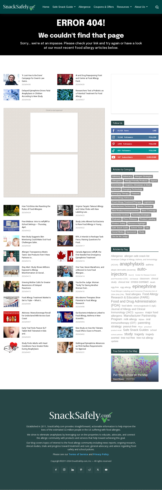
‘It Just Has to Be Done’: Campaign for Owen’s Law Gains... (33, 78)
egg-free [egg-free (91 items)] (115, 287)
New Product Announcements (125, 211)
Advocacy (127, 176)
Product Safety (118, 224)
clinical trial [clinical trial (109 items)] (123, 282)
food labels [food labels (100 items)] (127, 306)
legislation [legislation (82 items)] (139, 313)
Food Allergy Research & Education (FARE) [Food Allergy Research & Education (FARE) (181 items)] (134, 296)
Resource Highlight (137, 224)
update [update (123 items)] (114, 341)
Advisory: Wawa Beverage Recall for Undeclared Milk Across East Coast (36, 316)
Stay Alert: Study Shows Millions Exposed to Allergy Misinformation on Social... (36, 270)
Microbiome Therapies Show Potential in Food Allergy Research (88, 301)
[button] (157, 7)
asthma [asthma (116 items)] (149, 265)
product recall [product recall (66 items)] (116, 330)
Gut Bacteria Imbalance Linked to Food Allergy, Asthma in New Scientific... (90, 316)
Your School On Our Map (125, 351)
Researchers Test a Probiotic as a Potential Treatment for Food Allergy (90, 94)
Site (147, 228)
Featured (135, 194)
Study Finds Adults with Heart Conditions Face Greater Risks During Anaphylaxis (35, 346)
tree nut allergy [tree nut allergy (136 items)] (145, 338)
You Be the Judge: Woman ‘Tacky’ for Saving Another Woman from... (87, 285)
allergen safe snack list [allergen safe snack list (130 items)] (136, 256)
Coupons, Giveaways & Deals (138, 185)
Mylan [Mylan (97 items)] (141, 319)
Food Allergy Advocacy (122, 198)
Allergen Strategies (143, 176)
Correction (117, 185)
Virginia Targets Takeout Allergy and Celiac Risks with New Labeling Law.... (89, 209)
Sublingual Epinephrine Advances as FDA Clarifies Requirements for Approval (90, 346)
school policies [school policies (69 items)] (117, 335)
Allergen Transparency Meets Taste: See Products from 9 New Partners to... (36, 255)
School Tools (137, 228)
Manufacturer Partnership (123, 206)
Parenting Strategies (141, 215)
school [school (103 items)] (153, 330)
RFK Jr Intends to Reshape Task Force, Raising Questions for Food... (89, 240)
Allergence (117, 181)
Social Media (118, 232)
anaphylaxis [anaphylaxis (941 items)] (132, 264)
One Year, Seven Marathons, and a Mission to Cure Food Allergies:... (90, 270)
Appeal (153, 181)
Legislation (149, 202)
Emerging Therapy (120, 194)
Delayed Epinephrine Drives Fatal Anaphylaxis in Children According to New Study (36, 94)
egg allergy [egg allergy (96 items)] (125, 287)
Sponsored (131, 232)
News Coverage (149, 211)
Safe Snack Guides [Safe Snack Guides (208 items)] (136, 330)
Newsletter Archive (120, 215)
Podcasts (116, 219)
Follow (152, 137)
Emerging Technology (132, 189)
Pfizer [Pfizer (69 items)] (140, 327)
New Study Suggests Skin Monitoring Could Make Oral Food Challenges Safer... (36, 240)
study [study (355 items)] (128, 334)
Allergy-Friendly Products (136, 181)
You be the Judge (120, 236)
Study (141, 232)
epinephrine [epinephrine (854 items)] (144, 286)
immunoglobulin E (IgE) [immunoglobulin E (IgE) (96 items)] (145, 306)
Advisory (116, 176)
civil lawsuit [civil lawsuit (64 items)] (134, 279)
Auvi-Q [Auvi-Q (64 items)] (131, 275)
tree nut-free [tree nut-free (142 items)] (128, 337)
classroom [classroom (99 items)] (145, 279)
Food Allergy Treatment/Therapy (126, 202)
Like (154, 130)
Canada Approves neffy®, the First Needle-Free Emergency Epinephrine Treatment (88, 255)
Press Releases (130, 219)
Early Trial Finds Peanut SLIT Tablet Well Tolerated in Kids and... (34, 331)
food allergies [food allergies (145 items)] (133, 294)
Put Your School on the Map (130, 375)
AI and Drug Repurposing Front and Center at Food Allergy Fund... (89, 78)
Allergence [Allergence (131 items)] (117, 256)
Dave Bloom (118, 379)
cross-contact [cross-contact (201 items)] (139, 282)
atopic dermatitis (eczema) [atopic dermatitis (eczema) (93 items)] (123, 270)
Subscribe (151, 157)
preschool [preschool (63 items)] (148, 327)
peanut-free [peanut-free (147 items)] (130, 326)
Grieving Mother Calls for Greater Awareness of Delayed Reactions (36, 285)
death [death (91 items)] (152, 282)
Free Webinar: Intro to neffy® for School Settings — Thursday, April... (36, 225)
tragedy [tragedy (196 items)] (139, 334)
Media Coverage (145, 206)
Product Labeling (147, 219)
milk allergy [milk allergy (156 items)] (130, 319)
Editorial (116, 189)
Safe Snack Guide (120, 228)
